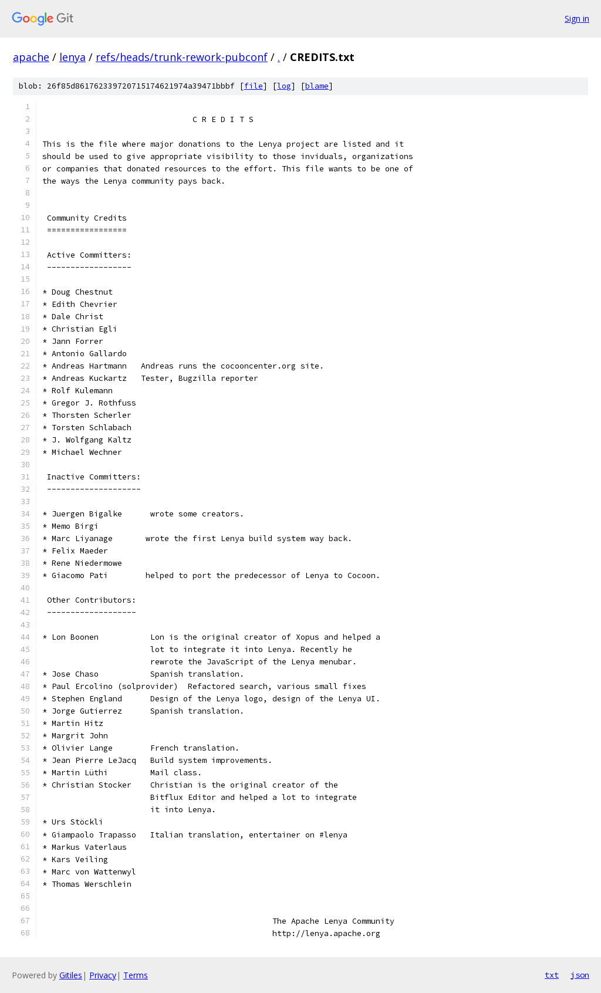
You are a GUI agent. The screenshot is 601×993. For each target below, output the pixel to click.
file (253, 86)
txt (552, 975)
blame (317, 86)
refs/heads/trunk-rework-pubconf (182, 57)
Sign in (577, 18)
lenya (72, 57)
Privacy (102, 975)
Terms (135, 975)
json (579, 975)
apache (31, 57)
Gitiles (70, 975)
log (284, 86)
